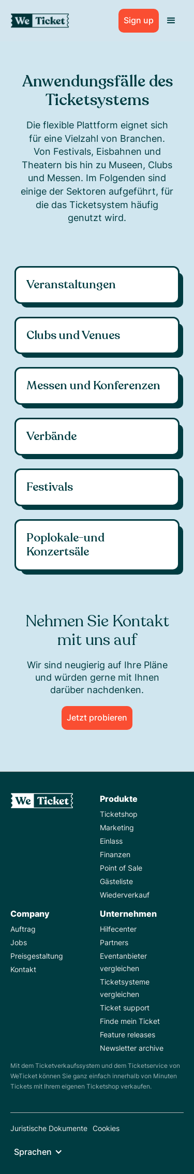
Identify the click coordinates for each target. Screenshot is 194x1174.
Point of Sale (121, 867)
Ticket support (125, 1007)
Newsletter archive (131, 1048)
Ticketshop (119, 814)
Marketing (117, 827)
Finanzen (115, 854)
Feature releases (127, 1034)
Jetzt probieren (97, 717)
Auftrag (23, 928)
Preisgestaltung (36, 955)
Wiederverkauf (125, 894)
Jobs (18, 942)
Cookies (106, 1128)
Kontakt (23, 969)
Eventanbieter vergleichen (123, 962)
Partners (114, 942)
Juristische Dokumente (48, 1128)
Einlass (111, 841)
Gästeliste (116, 881)
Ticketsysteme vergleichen (125, 988)
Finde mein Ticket (130, 1021)
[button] (171, 20)
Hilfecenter (118, 928)
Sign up (139, 20)
